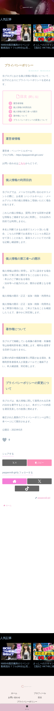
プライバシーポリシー (27, 701)
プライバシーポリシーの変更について (30, 120)
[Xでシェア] (14, 462)
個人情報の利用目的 (22, 107)
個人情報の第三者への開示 (25, 111)
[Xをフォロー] (39, 481)
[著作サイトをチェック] (14, 481)
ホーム (14, 693)
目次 (23, 96)
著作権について (20, 116)
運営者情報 (18, 103)
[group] (16, 37)
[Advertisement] (27, 539)
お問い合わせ (14, 697)
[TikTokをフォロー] (27, 488)
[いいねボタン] (4, 440)
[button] (48, 37)
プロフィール (40, 693)
